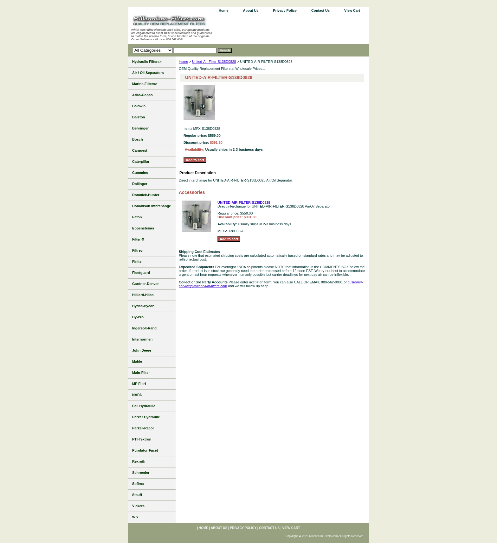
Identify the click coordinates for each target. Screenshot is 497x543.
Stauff (137, 495)
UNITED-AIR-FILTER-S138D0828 (243, 202)
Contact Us (320, 10)
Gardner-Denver (145, 284)
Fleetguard (141, 273)
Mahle (137, 361)
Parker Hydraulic (146, 417)
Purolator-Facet (145, 450)
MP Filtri (139, 384)
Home (183, 61)
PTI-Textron (141, 439)
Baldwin (138, 106)
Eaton (137, 217)
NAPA (137, 395)
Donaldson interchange (151, 206)
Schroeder (140, 472)
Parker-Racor (143, 428)
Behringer (140, 128)
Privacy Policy (285, 10)
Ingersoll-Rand (144, 328)
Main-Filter (141, 372)
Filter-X (138, 239)
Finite (136, 261)
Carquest (139, 150)
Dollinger (139, 184)
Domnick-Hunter (145, 195)
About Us (251, 10)
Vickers (138, 506)
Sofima (138, 484)
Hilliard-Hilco (143, 295)
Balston (138, 117)
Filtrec (137, 250)
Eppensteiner (143, 228)
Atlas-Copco (142, 95)
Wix (135, 517)
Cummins (140, 173)
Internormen (142, 339)
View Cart (352, 10)
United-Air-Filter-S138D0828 (214, 61)
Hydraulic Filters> (147, 61)
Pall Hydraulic (143, 406)
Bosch (137, 139)
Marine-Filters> (144, 84)
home (224, 10)
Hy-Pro (138, 317)
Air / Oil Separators (148, 73)
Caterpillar (140, 161)
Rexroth (138, 461)
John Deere (141, 350)
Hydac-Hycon (143, 306)
